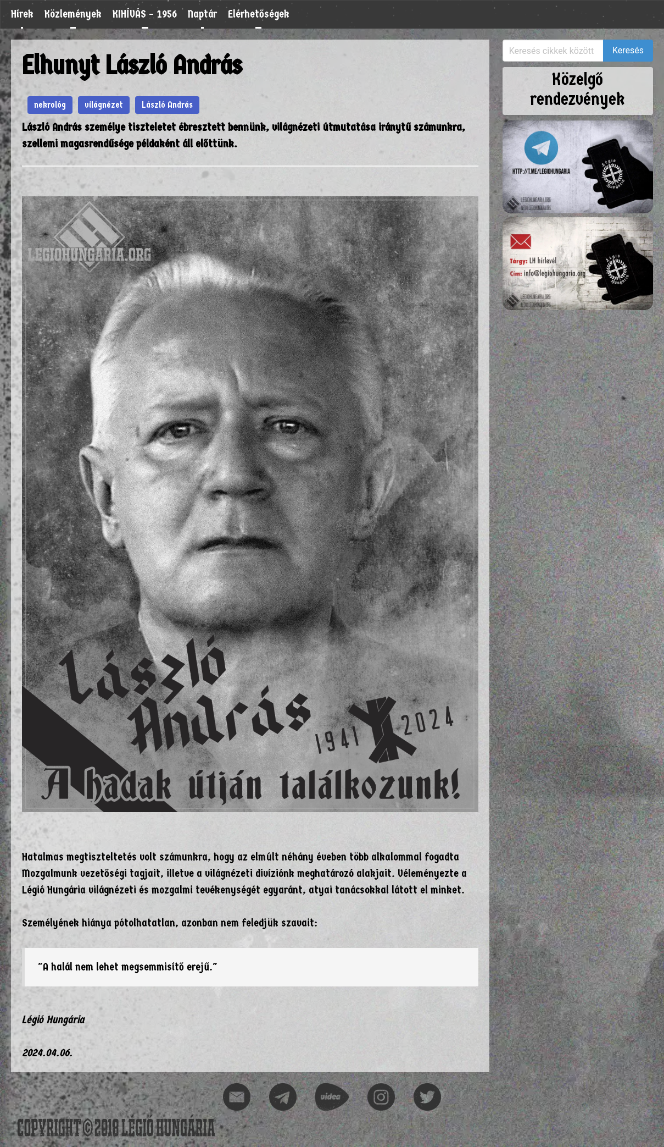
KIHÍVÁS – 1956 (145, 14)
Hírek (22, 14)
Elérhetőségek (258, 14)
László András (167, 105)
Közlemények (73, 14)
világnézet (104, 105)
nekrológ (50, 105)
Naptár (202, 14)
